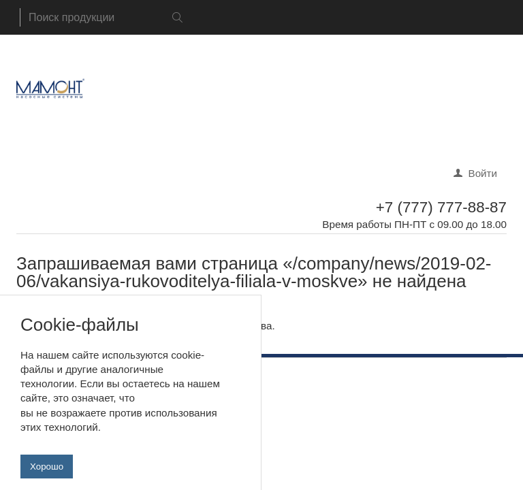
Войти (483, 173)
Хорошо (46, 474)
